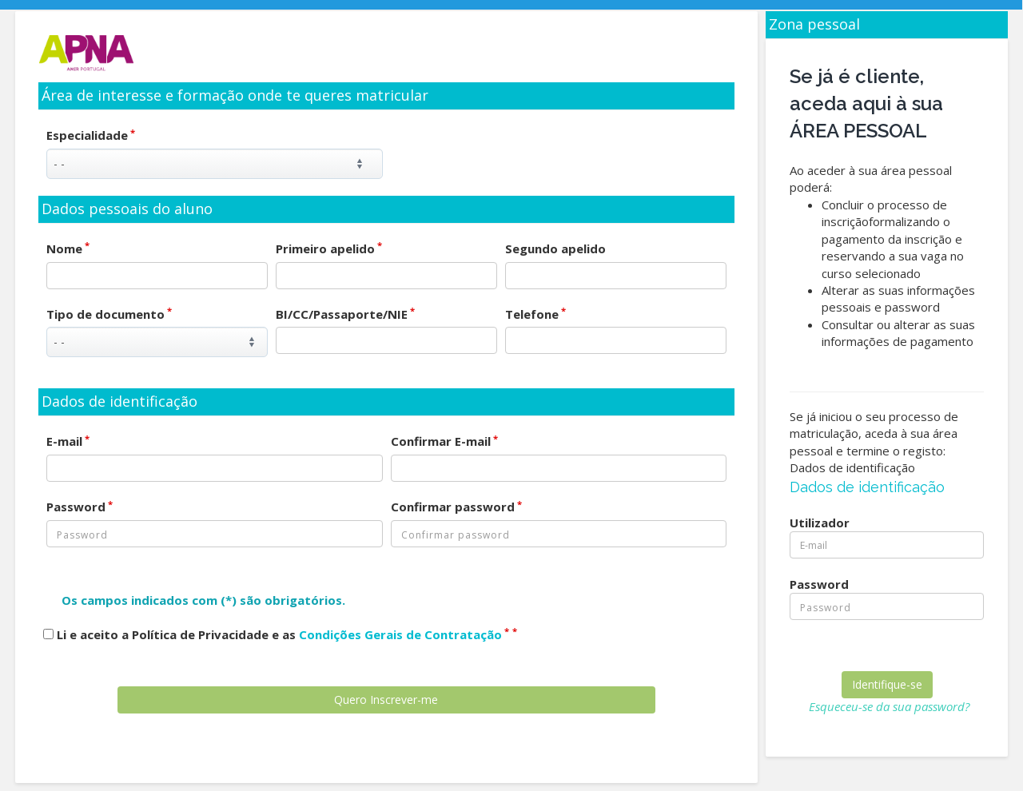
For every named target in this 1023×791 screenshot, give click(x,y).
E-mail (68, 441)
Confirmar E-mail (444, 441)
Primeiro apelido (329, 248)
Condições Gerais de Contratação (400, 634)
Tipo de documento (109, 314)
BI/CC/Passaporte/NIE (345, 314)
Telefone (535, 314)
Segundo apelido (555, 248)
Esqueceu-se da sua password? (889, 706)
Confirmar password (456, 507)
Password (79, 507)
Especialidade (90, 135)
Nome (68, 248)
